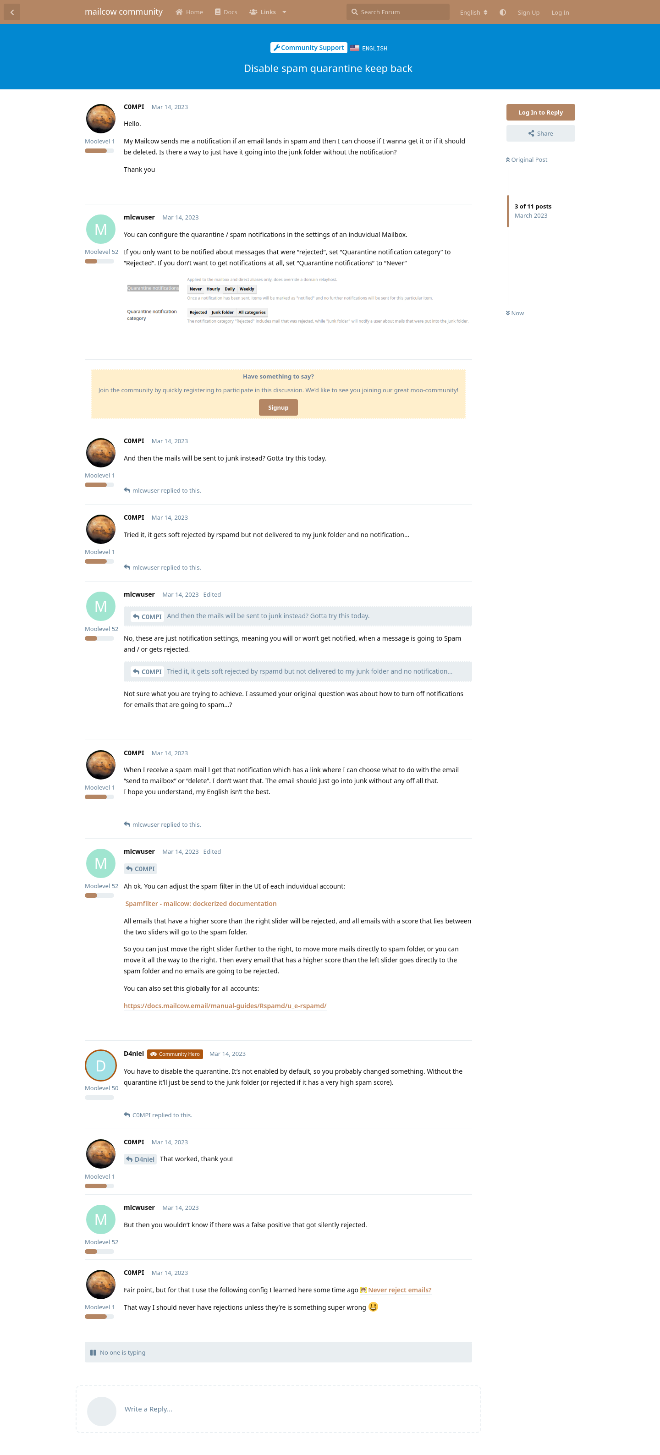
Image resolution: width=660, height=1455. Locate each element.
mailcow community (124, 11)
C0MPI (152, 616)
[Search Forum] (398, 12)
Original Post (526, 159)
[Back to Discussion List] (12, 12)
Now (515, 312)
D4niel (144, 1158)
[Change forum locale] (474, 12)
